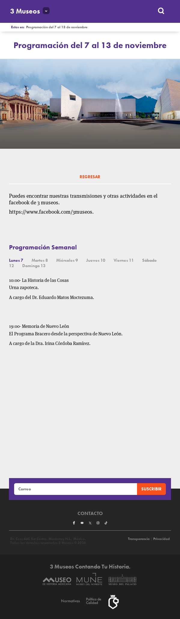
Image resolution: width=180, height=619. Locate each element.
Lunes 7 (16, 260)
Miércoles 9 (67, 260)
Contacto (90, 514)
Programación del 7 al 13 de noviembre (56, 27)
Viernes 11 (124, 260)
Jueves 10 (95, 260)
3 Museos (25, 11)
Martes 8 (40, 260)
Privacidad (161, 539)
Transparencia (139, 539)
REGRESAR (90, 176)
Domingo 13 (33, 265)
